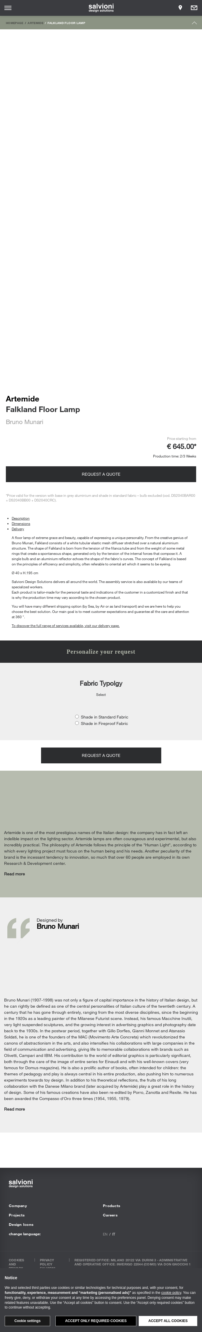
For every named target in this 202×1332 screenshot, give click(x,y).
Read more (14, 873)
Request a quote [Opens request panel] (101, 474)
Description (21, 518)
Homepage (14, 23)
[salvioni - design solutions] (101, 8)
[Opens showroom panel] (180, 8)
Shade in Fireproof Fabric (104, 723)
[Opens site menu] (8, 8)
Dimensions (21, 523)
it (113, 1234)
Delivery (18, 528)
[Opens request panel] (194, 8)
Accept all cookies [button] (168, 1321)
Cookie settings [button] (27, 1321)
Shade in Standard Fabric (104, 716)
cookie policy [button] (171, 1293)
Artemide (35, 23)
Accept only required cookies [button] (96, 1321)
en (105, 1234)
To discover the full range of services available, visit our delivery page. (66, 625)
